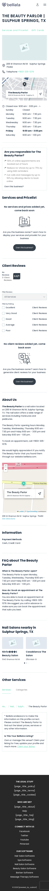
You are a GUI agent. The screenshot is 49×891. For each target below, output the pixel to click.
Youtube (24, 839)
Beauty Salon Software (24, 868)
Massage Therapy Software (24, 876)
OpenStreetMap (32, 511)
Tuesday (10, 118)
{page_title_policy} (24, 786)
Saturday (10, 134)
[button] (24, 484)
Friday (9, 130)
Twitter (24, 835)
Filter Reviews (7, 292)
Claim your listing (26, 746)
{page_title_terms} (24, 790)
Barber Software (24, 872)
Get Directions (8, 518)
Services (6, 689)
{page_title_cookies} (24, 794)
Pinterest (24, 843)
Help (24, 810)
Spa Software (24, 860)
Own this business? (14, 186)
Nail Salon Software (24, 864)
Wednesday (12, 122)
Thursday (10, 126)
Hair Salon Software (25, 855)
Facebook (24, 831)
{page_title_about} (24, 806)
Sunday (9, 109)
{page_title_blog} (24, 819)
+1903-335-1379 (26, 71)
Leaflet (20, 511)
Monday (10, 114)
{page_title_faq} (24, 815)
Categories (21, 689)
